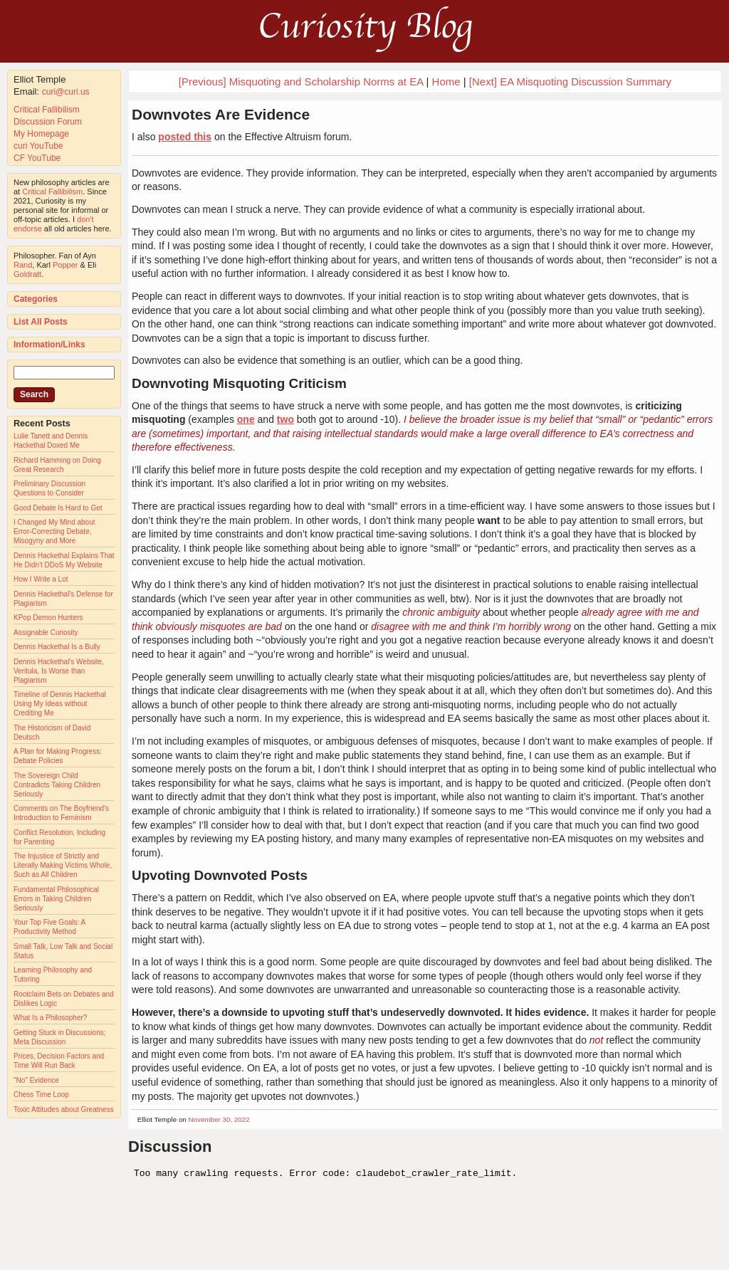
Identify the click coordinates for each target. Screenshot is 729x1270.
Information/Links (49, 345)
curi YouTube (38, 146)
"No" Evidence (36, 1080)
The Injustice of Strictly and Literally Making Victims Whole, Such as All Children (63, 865)
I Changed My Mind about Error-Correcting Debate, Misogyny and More (54, 531)
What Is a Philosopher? (50, 1018)
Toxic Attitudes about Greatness (64, 1109)
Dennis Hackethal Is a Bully (57, 647)
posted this (184, 136)
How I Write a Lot (41, 579)
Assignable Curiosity (46, 632)
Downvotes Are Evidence (221, 114)
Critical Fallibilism (47, 110)
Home (446, 81)
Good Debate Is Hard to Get (58, 508)
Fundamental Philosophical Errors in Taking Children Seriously (56, 899)
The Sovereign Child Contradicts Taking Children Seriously (57, 785)
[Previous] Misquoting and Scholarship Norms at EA (301, 81)
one (246, 419)
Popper (65, 265)
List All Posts (41, 322)
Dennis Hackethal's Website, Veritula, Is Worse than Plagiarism (59, 671)
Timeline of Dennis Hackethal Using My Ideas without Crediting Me (60, 704)
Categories (36, 299)
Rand (23, 265)
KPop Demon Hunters (48, 617)
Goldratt (27, 274)
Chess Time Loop (41, 1094)
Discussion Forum (48, 122)
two (285, 419)
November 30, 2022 (219, 1119)
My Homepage (41, 134)
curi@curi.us (66, 92)
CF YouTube (37, 158)
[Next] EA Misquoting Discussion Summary (570, 81)
